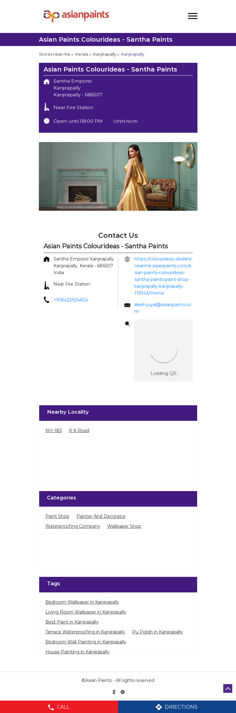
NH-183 (53, 430)
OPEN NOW (125, 121)
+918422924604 (70, 300)
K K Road (79, 430)
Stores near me (54, 54)
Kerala (81, 54)
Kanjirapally (104, 54)
